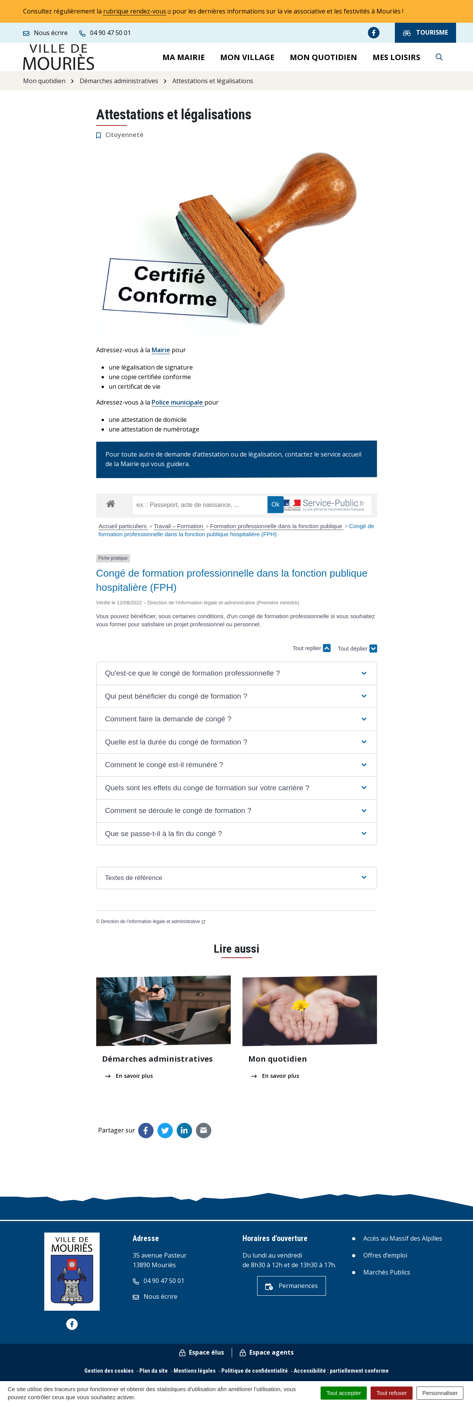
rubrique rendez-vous (137, 11)
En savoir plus (129, 1079)
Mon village (247, 59)
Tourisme (425, 32)
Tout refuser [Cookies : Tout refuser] (391, 1393)
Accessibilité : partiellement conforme (341, 1374)
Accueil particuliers (123, 529)
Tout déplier (357, 650)
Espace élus (201, 1355)
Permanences (291, 1289)
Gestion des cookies (109, 1374)
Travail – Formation (179, 529)
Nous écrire (155, 1300)
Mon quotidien (323, 59)
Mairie (161, 354)
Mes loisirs (396, 59)
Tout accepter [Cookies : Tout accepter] (343, 1393)
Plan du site (153, 1374)
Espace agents (267, 1355)
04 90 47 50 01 (158, 1284)
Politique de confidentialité (254, 1374)
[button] (236, 677)
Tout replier (311, 652)
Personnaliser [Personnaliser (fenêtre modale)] (440, 1393)
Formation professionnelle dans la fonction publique (277, 529)
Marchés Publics (386, 1276)
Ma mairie (183, 59)
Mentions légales (195, 1374)
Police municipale (178, 406)
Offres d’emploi (385, 1258)
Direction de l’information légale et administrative (153, 925)
